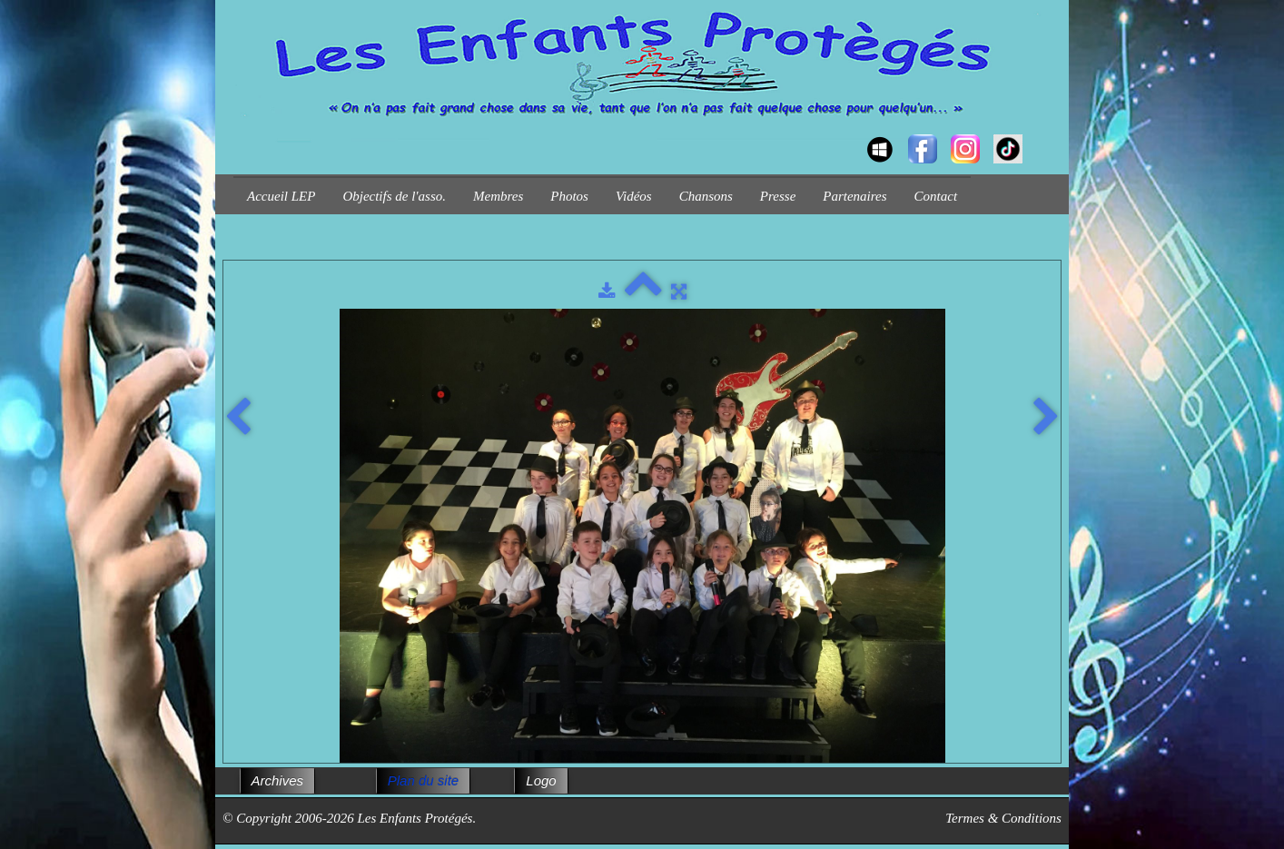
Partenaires (854, 196)
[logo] (240, 132)
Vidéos (634, 196)
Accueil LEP (281, 196)
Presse (777, 196)
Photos (569, 196)
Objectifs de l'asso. (394, 196)
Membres (498, 196)
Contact (936, 196)
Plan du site (423, 780)
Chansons (706, 196)
